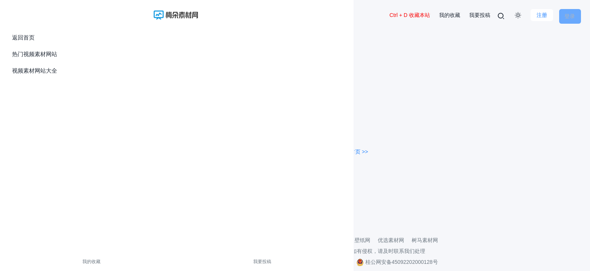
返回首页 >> (353, 150)
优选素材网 (391, 238)
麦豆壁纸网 (357, 238)
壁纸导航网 (267, 238)
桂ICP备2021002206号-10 (319, 260)
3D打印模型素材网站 (311, 238)
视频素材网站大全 (34, 70)
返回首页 (23, 37)
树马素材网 (425, 238)
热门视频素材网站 (34, 54)
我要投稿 (54, 261)
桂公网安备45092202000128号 (397, 260)
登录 (569, 15)
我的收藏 (22, 261)
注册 (538, 15)
